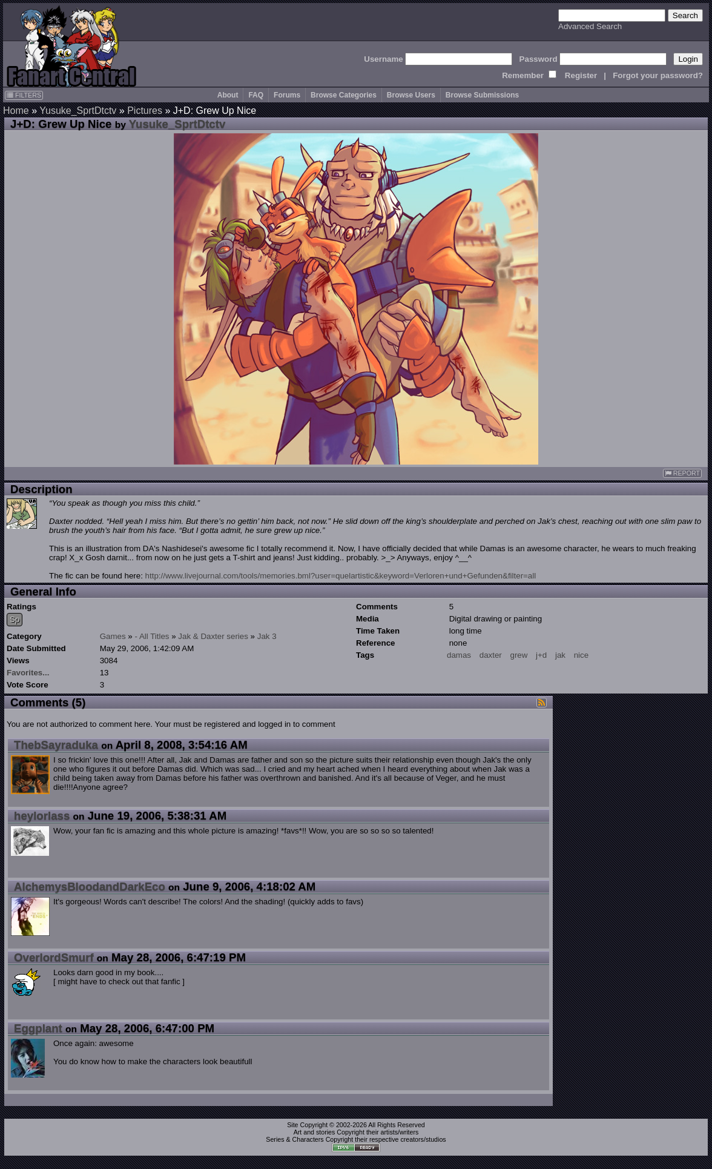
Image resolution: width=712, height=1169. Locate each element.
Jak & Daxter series (213, 636)
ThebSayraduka (56, 744)
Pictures (144, 110)
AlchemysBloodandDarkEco (89, 886)
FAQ (255, 95)
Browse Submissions (482, 95)
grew (518, 655)
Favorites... (28, 672)
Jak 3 (267, 636)
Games (113, 636)
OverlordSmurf (54, 957)
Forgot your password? (658, 75)
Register (581, 75)
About (228, 95)
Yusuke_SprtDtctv (77, 110)
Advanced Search (590, 26)
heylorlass (42, 815)
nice (581, 655)
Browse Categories (344, 95)
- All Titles (152, 636)
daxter (491, 655)
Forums (287, 95)
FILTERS (24, 95)
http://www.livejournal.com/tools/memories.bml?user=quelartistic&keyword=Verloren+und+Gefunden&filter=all (340, 575)
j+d (541, 655)
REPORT (682, 473)
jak (560, 655)
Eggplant (38, 1028)
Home (16, 110)
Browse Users (411, 95)
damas (459, 655)
